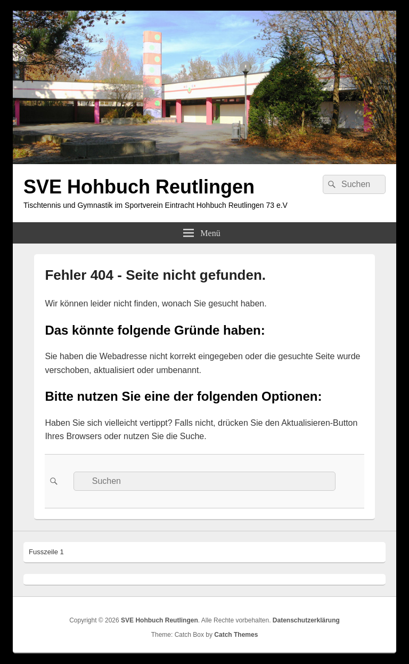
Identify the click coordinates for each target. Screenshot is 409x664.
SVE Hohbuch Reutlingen (139, 187)
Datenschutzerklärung (306, 620)
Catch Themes (236, 634)
